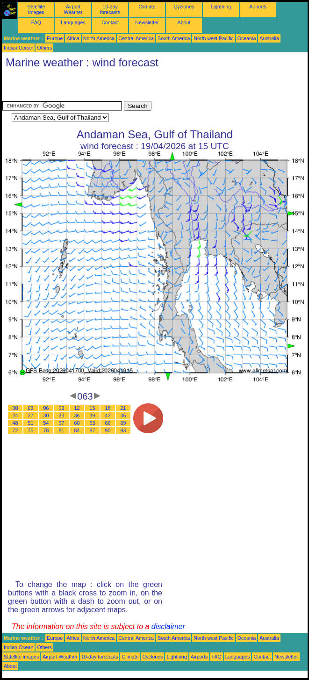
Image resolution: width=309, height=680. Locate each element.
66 (108, 423)
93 (123, 430)
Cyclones (184, 6)
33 (62, 415)
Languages (73, 22)
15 (92, 408)
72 (15, 430)
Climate (146, 6)
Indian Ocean (18, 47)
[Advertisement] (111, 87)
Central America (136, 38)
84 (77, 430)
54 (46, 423)
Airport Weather (73, 9)
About (184, 22)
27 (31, 415)
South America (174, 38)
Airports (257, 6)
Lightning (221, 6)
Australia (269, 38)
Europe (55, 38)
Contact (110, 22)
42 (108, 415)
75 (31, 430)
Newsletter (146, 22)
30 (46, 415)
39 (92, 415)
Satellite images (36, 9)
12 (77, 408)
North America (99, 38)
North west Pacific (213, 38)
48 (15, 423)
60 (77, 423)
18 (108, 408)
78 (46, 430)
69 (123, 423)
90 (108, 430)
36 (77, 415)
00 (15, 408)
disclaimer (168, 626)
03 (31, 408)
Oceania (246, 38)
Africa (72, 38)
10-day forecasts (110, 9)
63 (92, 423)
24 (15, 415)
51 (31, 423)
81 (62, 430)
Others (44, 47)
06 (46, 408)
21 (123, 408)
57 (62, 423)
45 (123, 415)
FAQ (36, 22)
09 (62, 408)
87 (92, 430)
